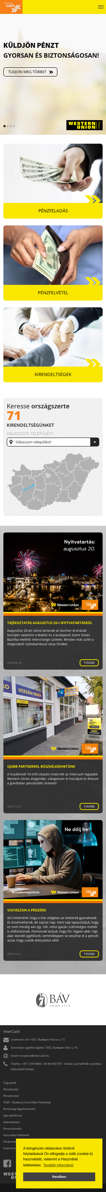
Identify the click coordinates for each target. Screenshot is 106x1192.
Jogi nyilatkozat (12, 1115)
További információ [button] (58, 1165)
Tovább (89, 663)
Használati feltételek (16, 1135)
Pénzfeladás (11, 1089)
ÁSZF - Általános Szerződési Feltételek (27, 1102)
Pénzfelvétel (11, 1096)
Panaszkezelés (12, 1128)
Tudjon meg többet (27, 71)
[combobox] (53, 442)
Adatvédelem (11, 1122)
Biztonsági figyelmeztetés (19, 1109)
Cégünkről (9, 1083)
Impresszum (11, 1148)
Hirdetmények (12, 1142)
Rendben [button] (59, 1177)
